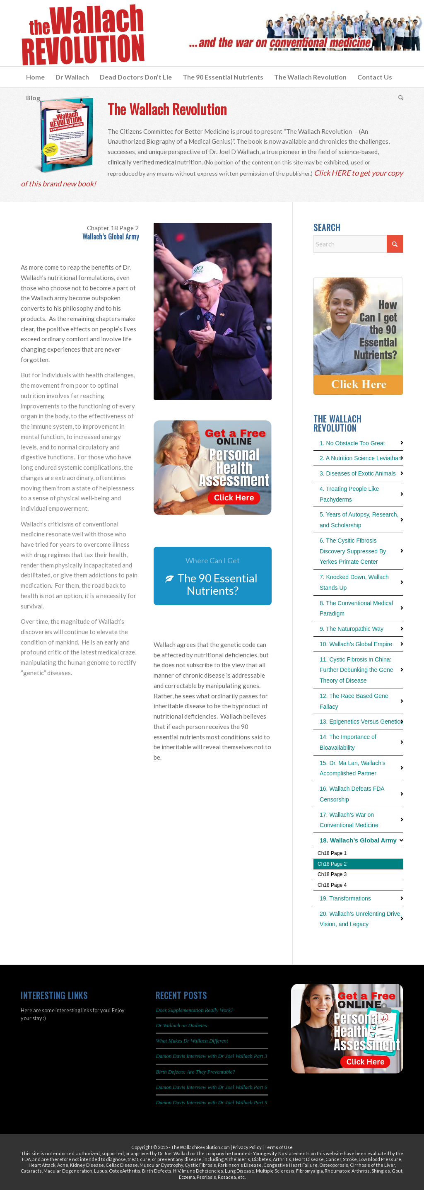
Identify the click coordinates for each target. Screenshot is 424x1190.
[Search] (398, 97)
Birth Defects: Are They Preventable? (195, 1072)
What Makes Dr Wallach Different (192, 1041)
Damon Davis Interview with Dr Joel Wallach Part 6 (211, 1087)
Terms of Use (279, 1147)
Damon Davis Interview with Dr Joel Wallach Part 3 (211, 1056)
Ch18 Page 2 (332, 864)
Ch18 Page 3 (332, 874)
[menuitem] (35, 77)
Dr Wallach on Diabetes (181, 1025)
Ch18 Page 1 (332, 853)
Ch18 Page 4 (332, 885)
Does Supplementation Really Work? (194, 1010)
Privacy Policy (247, 1147)
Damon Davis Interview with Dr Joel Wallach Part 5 (211, 1103)
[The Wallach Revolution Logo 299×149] (83, 35)
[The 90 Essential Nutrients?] (213, 576)
